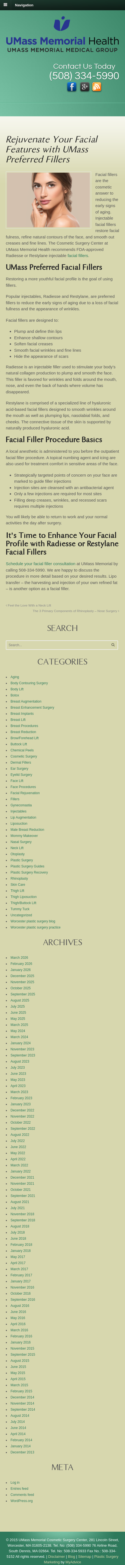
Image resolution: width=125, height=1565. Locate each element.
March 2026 (19, 958)
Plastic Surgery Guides (27, 866)
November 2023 (22, 1049)
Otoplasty (18, 854)
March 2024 (19, 1037)
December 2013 (22, 1452)
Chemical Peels (22, 750)
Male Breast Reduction (27, 830)
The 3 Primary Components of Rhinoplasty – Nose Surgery (76, 611)
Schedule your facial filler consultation (40, 563)
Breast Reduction (23, 732)
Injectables (18, 811)
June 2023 (18, 1074)
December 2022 (22, 1110)
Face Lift (17, 781)
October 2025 (21, 988)
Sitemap (84, 1556)
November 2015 (22, 1348)
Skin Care (18, 885)
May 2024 (18, 1031)
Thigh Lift (17, 891)
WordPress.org (22, 1501)
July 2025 (18, 1006)
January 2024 (21, 1043)
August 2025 (20, 1000)
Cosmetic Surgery (24, 756)
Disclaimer (56, 1556)
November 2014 (22, 1403)
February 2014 (21, 1440)
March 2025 (19, 1025)
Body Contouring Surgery (29, 683)
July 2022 (18, 1141)
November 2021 (22, 1184)
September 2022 (23, 1129)
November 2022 (22, 1116)
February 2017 (21, 1275)
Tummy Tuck (20, 909)
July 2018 (18, 1232)
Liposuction (19, 824)
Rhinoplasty (19, 878)
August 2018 (20, 1226)
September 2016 (23, 1300)
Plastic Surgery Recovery (29, 872)
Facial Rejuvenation (25, 793)
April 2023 (18, 1086)
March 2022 (19, 1165)
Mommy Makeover (24, 836)
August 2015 (20, 1361)
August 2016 (20, 1306)
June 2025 (18, 1013)
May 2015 (18, 1373)
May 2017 (18, 1257)
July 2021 (18, 1208)
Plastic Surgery (22, 860)
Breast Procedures (24, 726)
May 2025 (18, 1019)
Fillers (15, 799)
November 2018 (22, 1214)
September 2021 (23, 1196)
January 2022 (21, 1171)
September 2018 (23, 1220)
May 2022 (18, 1153)
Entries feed (19, 1489)
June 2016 (18, 1312)
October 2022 (21, 1122)
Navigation (24, 5)
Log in (15, 1483)
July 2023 (18, 1068)
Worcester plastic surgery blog (33, 921)
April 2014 (18, 1434)
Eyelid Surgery (21, 775)
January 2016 (21, 1342)
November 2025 (22, 982)
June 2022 (18, 1147)
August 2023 (20, 1061)
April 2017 (18, 1263)
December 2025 (22, 976)
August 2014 (20, 1416)
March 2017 (19, 1269)
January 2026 (21, 970)
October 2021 (21, 1190)
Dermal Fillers (21, 762)
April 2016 (18, 1324)
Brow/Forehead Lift (25, 738)
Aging (15, 677)
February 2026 (21, 964)
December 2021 (22, 1177)
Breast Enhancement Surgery (32, 707)
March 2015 (19, 1385)
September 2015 (23, 1355)
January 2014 (21, 1446)
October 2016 (21, 1293)
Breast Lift (18, 720)
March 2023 (19, 1092)
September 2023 (23, 1055)
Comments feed (22, 1495)
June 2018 (18, 1239)
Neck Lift (17, 848)
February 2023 (21, 1098)
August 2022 (20, 1135)
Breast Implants (22, 714)
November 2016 (22, 1287)
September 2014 (23, 1409)
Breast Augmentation (26, 701)
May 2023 (18, 1080)
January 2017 (21, 1281)
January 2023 (21, 1104)
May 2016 (18, 1318)
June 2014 (18, 1428)
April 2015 (18, 1379)
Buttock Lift (19, 744)
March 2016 (19, 1330)
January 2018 (21, 1251)
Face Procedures (23, 787)
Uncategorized (21, 915)
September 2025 (23, 994)
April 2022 (18, 1159)
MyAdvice (73, 1562)
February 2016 (21, 1336)
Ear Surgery (19, 769)
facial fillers (78, 255)
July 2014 (18, 1422)
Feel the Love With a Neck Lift (28, 605)
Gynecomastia (21, 805)
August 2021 (20, 1202)
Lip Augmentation (23, 817)
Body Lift (17, 689)
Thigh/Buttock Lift (23, 903)
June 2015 (18, 1367)
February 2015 (21, 1391)
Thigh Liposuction (24, 897)
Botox (15, 695)
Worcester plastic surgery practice (36, 927)
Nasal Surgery (21, 842)
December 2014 (22, 1397)
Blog (71, 1556)
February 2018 (21, 1245)
